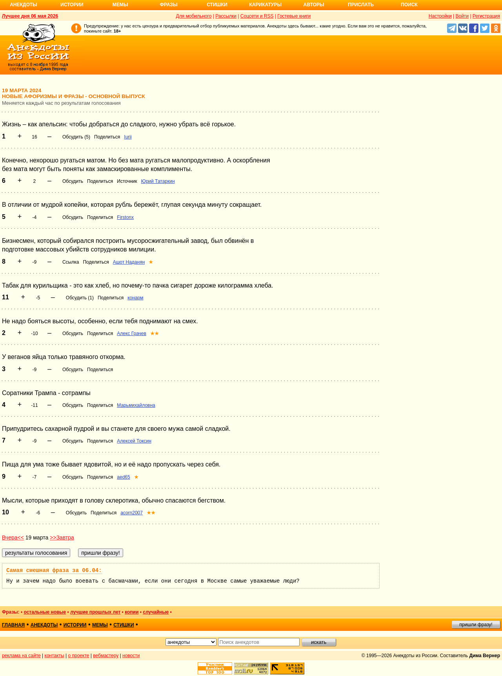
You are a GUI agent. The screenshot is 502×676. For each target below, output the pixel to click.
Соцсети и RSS (257, 16)
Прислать (361, 4)
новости (131, 655)
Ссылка (70, 262)
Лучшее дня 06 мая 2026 (30, 16)
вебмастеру (105, 655)
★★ (154, 333)
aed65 (123, 477)
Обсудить (72, 181)
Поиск (409, 4)
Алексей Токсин (134, 441)
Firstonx (125, 217)
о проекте (78, 655)
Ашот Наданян (129, 262)
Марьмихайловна (136, 405)
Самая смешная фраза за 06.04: (54, 570)
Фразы (168, 4)
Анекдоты (23, 4)
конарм (135, 298)
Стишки (217, 4)
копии (131, 612)
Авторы (314, 4)
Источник (127, 181)
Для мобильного (194, 16)
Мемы (120, 4)
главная (13, 625)
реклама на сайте (21, 655)
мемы (100, 625)
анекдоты (44, 625)
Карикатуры (265, 4)
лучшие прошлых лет (95, 612)
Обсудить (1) (80, 298)
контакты (54, 655)
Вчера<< (13, 537)
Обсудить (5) (76, 137)
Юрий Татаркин (158, 181)
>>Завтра (62, 537)
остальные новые (45, 612)
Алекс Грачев (131, 333)
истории (75, 625)
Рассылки (225, 16)
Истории (72, 4)
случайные (156, 612)
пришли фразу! (475, 624)
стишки (123, 625)
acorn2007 (131, 513)
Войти (462, 16)
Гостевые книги (294, 16)
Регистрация (486, 16)
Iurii (127, 137)
